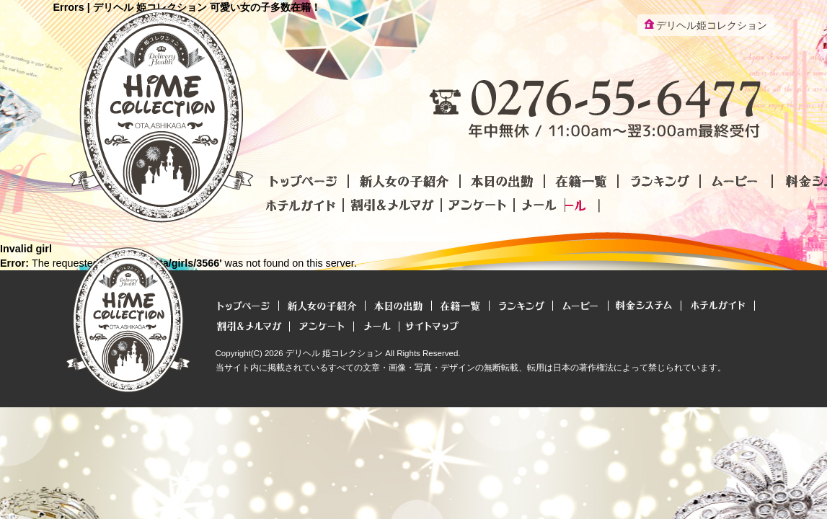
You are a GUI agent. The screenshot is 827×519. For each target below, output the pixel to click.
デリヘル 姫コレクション (334, 353)
